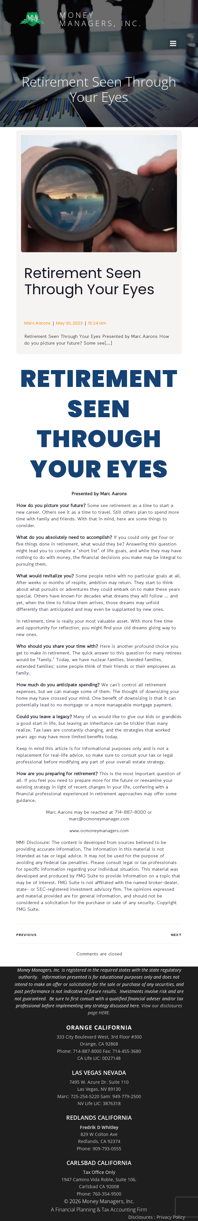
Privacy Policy (171, 1217)
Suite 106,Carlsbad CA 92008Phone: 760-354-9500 (107, 1186)
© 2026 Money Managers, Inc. (99, 1201)
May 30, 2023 (69, 323)
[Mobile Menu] (173, 43)
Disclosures (140, 1217)
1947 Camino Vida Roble (87, 1179)
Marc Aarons (37, 323)
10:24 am (97, 323)
